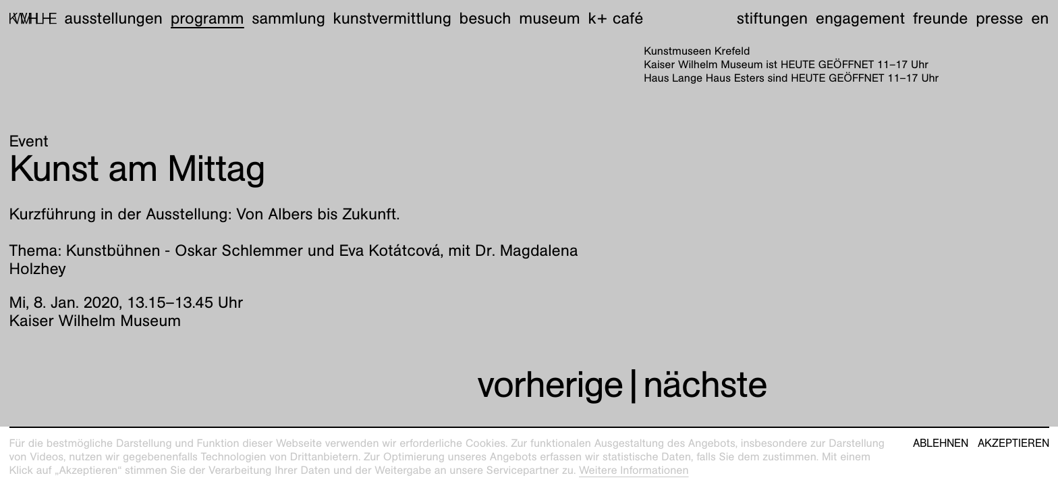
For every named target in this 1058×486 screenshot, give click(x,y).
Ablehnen (940, 443)
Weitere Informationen (634, 470)
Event (29, 141)
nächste (705, 384)
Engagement (860, 18)
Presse (999, 18)
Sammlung (288, 18)
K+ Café (615, 18)
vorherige (550, 384)
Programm (207, 18)
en (1040, 18)
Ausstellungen (113, 18)
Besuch (485, 18)
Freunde (940, 18)
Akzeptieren (1013, 443)
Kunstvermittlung (392, 18)
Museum (549, 18)
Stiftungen (772, 18)
